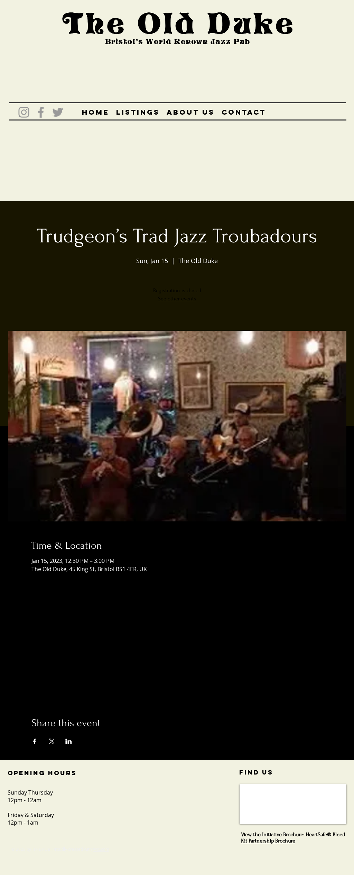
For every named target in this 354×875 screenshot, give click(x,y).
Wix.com (101, 849)
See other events (177, 299)
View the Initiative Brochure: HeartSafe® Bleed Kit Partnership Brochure (293, 837)
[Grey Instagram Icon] (24, 112)
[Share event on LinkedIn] (68, 741)
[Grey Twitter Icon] (57, 112)
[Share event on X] (51, 741)
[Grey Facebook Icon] (41, 112)
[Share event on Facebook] (34, 741)
